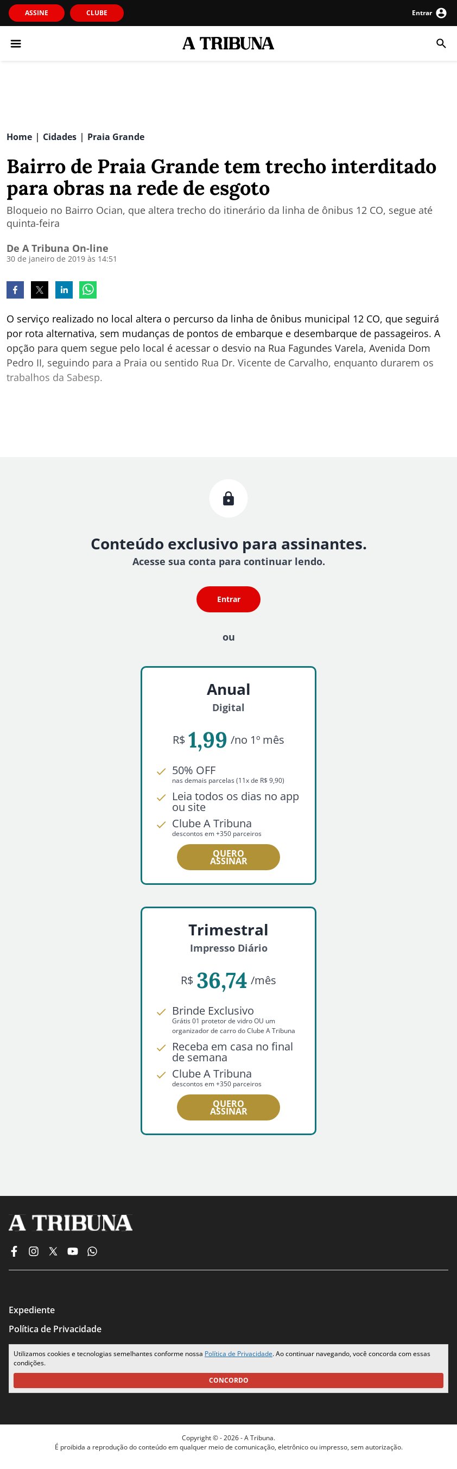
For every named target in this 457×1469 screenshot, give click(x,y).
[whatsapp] (88, 291)
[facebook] (15, 291)
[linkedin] (64, 291)
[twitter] (39, 291)
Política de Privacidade (238, 1353)
